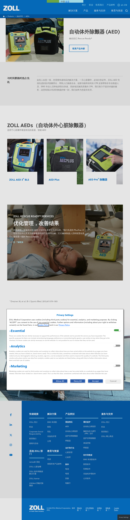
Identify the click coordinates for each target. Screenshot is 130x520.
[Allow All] (60, 381)
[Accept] (95, 381)
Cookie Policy (43, 325)
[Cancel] (113, 381)
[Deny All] (77, 381)
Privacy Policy (64, 325)
